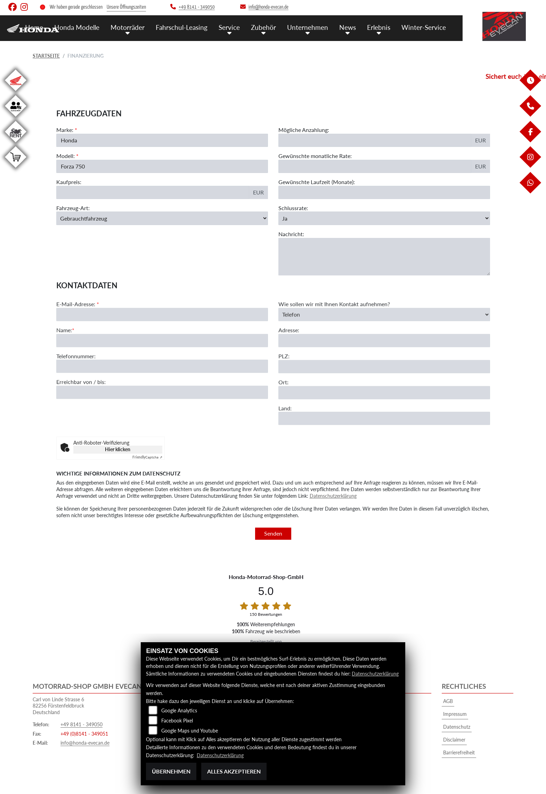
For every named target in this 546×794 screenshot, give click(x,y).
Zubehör (263, 27)
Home (34, 27)
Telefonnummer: (76, 369)
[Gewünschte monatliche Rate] (374, 166)
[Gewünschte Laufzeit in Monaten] (384, 192)
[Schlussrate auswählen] (384, 218)
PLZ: (284, 369)
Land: (285, 422)
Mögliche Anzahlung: (303, 129)
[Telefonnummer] (162, 380)
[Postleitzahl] (384, 380)
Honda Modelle (76, 27)
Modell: (65, 155)
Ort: (283, 395)
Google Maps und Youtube (189, 731)
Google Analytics (179, 710)
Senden (273, 533)
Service (229, 27)
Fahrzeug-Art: (73, 208)
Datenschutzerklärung (333, 496)
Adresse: (288, 343)
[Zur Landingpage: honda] (15, 92)
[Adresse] (384, 354)
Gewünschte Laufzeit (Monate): (316, 182)
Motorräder (128, 27)
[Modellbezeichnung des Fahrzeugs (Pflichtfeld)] (162, 166)
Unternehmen (307, 27)
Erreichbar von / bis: (81, 395)
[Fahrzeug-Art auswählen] (162, 218)
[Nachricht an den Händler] (384, 256)
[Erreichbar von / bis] (162, 406)
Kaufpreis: (68, 182)
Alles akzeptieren (234, 771)
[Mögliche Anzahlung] (374, 140)
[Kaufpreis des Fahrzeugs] (152, 192)
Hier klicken (117, 449)
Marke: (64, 129)
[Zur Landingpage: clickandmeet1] (15, 118)
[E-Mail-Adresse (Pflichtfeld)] (162, 328)
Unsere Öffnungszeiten (126, 7)
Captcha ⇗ (147, 457)
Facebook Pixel (177, 720)
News (347, 27)
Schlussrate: (293, 208)
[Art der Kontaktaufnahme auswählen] (384, 328)
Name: (64, 343)
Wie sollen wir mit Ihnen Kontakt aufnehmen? (334, 317)
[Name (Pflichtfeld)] (162, 354)
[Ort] (384, 406)
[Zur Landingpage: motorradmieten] (15, 143)
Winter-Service (423, 27)
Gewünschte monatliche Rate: (315, 155)
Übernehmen (171, 771)
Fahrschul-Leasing (181, 27)
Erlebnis (378, 27)
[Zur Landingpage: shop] (15, 169)
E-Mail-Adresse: (77, 317)
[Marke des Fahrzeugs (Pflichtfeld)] (162, 140)
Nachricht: (291, 234)
